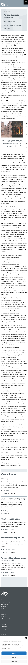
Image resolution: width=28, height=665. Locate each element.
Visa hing (4, 479)
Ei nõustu (14, 657)
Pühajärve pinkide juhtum (10, 519)
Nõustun (14, 653)
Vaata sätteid (14, 661)
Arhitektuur (7, 11)
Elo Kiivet (5, 511)
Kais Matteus (6, 491)
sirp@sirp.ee (4, 604)
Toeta (2, 608)
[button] (26, 638)
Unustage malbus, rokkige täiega (13, 499)
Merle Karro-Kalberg (9, 530)
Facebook (3, 606)
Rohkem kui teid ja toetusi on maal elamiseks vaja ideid (14, 559)
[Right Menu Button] (26, 2)
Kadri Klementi (10, 22)
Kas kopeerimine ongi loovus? (12, 538)
